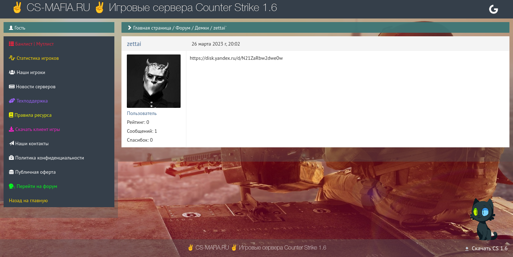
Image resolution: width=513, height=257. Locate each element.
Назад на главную (28, 200)
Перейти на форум (33, 186)
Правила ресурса (30, 115)
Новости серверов (32, 86)
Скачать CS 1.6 (486, 248)
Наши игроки (27, 72)
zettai (134, 44)
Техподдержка (28, 101)
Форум (183, 28)
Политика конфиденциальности (46, 157)
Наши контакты (28, 143)
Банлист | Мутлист (31, 44)
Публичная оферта (32, 172)
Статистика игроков (34, 58)
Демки (202, 28)
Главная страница (152, 28)
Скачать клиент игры (34, 129)
